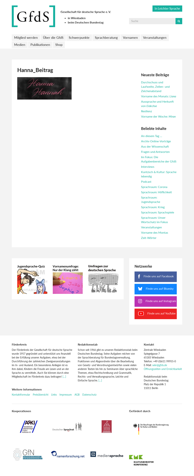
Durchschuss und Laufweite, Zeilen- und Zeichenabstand (155, 86)
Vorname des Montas (154, 232)
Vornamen (130, 37)
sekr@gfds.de (159, 365)
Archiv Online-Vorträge (156, 141)
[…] (64, 376)
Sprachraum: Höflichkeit (156, 192)
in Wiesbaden (77, 18)
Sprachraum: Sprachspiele (157, 212)
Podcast (146, 181)
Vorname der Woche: (158, 116)
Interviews (147, 166)
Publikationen (40, 45)
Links (54, 394)
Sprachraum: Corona (154, 187)
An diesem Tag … (151, 136)
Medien (19, 45)
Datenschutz (89, 394)
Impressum (65, 394)
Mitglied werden (26, 37)
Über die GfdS (53, 37)
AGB (77, 394)
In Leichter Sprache (167, 8)
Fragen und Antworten (155, 151)
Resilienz (146, 111)
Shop (59, 45)
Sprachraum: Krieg (153, 207)
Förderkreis (19, 344)
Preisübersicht (40, 394)
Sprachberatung (106, 37)
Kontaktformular (21, 394)
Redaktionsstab (88, 344)
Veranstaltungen (154, 37)
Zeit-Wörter (148, 237)
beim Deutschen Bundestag (86, 22)
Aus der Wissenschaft (155, 146)
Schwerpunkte (79, 37)
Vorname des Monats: (158, 96)
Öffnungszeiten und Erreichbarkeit (163, 368)
